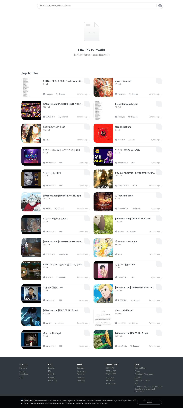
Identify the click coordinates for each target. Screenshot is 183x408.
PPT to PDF (110, 380)
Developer (81, 380)
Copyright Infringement (144, 374)
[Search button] (153, 6)
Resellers (80, 374)
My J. (46, 140)
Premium (23, 368)
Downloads (60, 277)
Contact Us (52, 380)
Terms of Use (140, 368)
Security (138, 377)
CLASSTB (48, 117)
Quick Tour (52, 374)
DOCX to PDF (111, 374)
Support (51, 368)
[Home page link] (27, 5)
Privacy (137, 371)
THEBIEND (120, 300)
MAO (46, 323)
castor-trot (48, 163)
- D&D (133, 186)
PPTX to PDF (111, 371)
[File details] (31, 87)
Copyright (81, 377)
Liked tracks (135, 209)
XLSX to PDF (111, 383)
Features (51, 377)
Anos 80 (130, 140)
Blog (21, 377)
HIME (46, 209)
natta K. (119, 94)
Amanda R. (121, 209)
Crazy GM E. (121, 186)
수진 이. (47, 277)
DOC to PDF (110, 368)
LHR (59, 163)
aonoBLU (120, 346)
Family (47, 94)
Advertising (81, 371)
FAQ (50, 371)
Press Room (24, 374)
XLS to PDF (110, 377)
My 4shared (59, 94)
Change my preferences (100, 403)
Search (22, 371)
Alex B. (119, 140)
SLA (136, 383)
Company (81, 368)
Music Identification (142, 380)
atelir (118, 231)
